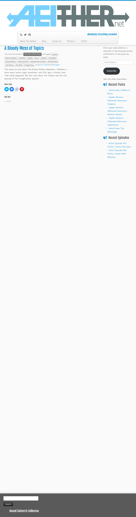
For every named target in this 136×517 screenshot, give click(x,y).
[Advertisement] (118, 202)
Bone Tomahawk (11, 58)
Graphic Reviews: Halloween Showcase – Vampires (117, 100)
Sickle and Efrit (23, 61)
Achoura (54, 54)
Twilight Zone (29, 65)
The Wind (19, 65)
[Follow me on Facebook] (30, 34)
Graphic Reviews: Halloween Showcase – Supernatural (117, 121)
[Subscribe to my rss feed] (22, 34)
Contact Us (56, 41)
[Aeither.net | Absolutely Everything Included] (68, 15)
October (43, 58)
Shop (44, 41)
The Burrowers (52, 61)
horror (37, 58)
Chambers (22, 58)
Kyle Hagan (55, 65)
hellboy (30, 58)
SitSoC (84, 41)
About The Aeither (28, 41)
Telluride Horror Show (37, 61)
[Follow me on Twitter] (26, 34)
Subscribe (111, 71)
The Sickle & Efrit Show (32, 54)
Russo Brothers (11, 61)
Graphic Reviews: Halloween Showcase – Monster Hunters (117, 111)
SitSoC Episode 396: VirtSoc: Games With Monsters (117, 153)
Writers (71, 41)
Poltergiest (52, 58)
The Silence (9, 65)
